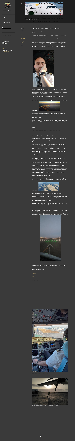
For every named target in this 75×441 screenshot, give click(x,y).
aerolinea (22, 30)
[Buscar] (67, 3)
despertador (23, 38)
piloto (22, 42)
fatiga (22, 39)
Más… (57, 21)
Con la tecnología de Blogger (45, 436)
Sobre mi (35, 21)
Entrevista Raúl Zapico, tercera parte (45, 406)
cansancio (22, 35)
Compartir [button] (23, 26)
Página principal (28, 21)
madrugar (22, 41)
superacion (23, 43)
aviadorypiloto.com (5, 51)
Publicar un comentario (40, 407)
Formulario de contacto (43, 21)
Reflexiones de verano (40, 373)
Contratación (52, 21)
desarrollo (22, 37)
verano (22, 45)
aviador (22, 34)
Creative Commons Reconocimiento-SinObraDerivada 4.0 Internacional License (6, 48)
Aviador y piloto (7, 10)
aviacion (22, 33)
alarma (22, 31)
